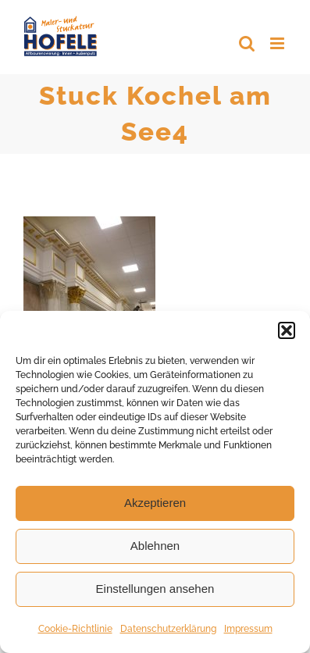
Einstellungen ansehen (155, 588)
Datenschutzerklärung (168, 628)
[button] (286, 330)
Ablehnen (155, 545)
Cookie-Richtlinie (75, 628)
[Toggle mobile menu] (278, 43)
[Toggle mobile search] (247, 43)
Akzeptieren (155, 502)
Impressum (248, 628)
